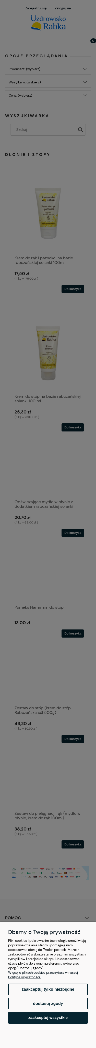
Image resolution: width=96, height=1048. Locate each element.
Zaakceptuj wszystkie (48, 1017)
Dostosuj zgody (48, 1003)
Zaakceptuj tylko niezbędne (48, 989)
